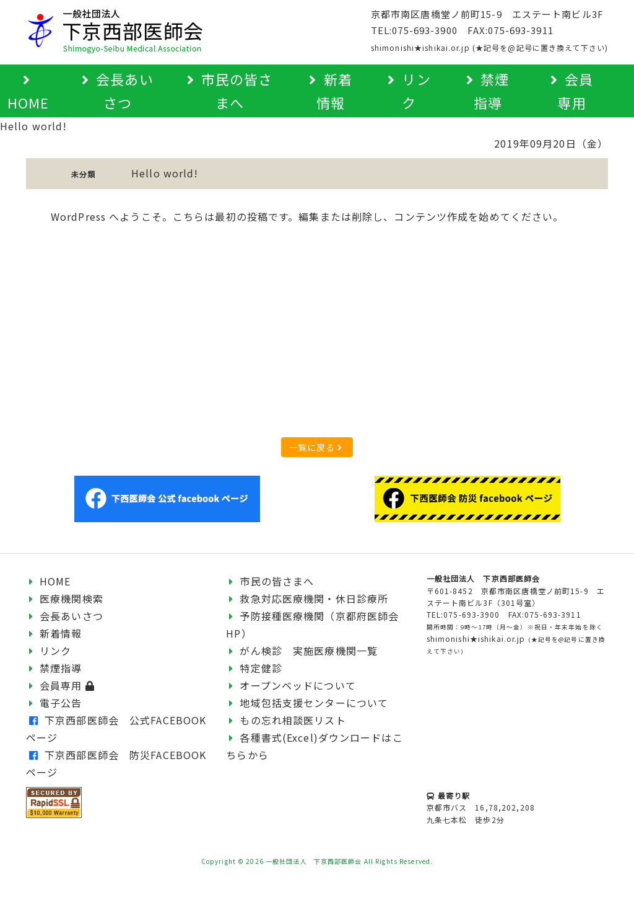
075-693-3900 (424, 30)
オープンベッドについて (290, 685)
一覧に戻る (316, 447)
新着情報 (54, 633)
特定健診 (254, 667)
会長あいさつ (64, 615)
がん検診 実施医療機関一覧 (302, 650)
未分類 (83, 174)
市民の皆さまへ (270, 581)
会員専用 (62, 685)
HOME (48, 581)
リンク (49, 650)
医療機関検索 (64, 598)
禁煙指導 (54, 667)
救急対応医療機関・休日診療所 (307, 598)
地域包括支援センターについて (307, 702)
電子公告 (54, 702)
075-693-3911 (520, 30)
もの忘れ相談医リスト (285, 720)
